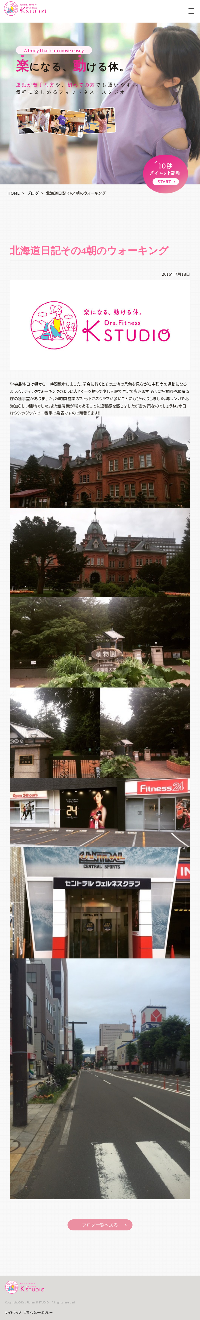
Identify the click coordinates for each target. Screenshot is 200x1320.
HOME (14, 193)
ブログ (32, 193)
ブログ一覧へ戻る (100, 1224)
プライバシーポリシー (38, 1312)
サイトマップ (13, 1312)
